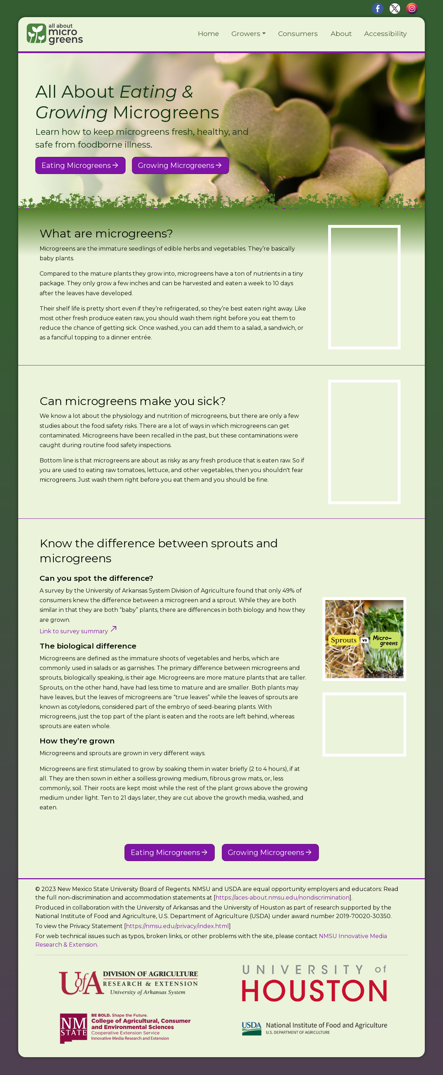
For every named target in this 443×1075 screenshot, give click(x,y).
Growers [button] (245, 33)
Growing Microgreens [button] (180, 165)
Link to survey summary (79, 631)
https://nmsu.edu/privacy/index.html (177, 926)
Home (208, 33)
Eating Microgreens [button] (80, 165)
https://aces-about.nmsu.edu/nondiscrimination (282, 897)
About (341, 33)
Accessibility (385, 33)
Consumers (298, 33)
